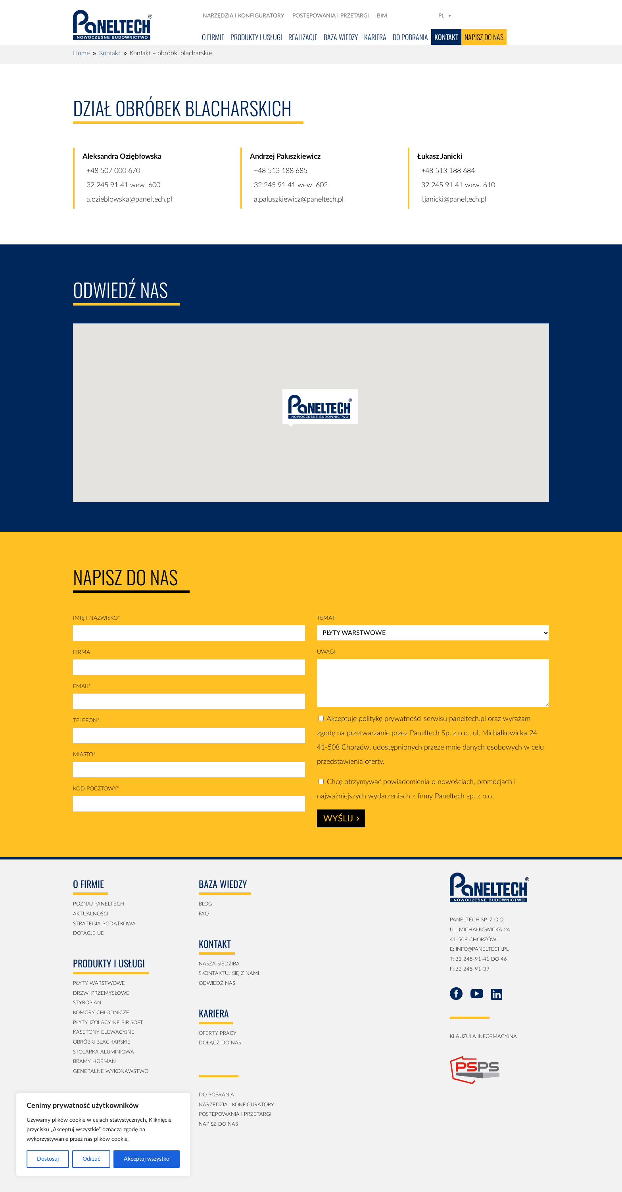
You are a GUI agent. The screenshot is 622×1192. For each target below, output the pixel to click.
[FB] (406, 16)
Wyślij (341, 818)
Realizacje (302, 37)
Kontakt (446, 37)
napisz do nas (218, 1124)
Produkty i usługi (256, 37)
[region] (103, 1134)
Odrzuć (91, 1159)
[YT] (428, 16)
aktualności (90, 914)
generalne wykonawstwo (110, 1071)
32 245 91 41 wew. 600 (123, 185)
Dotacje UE (88, 933)
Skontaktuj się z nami (229, 973)
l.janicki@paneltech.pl (453, 199)
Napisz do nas (484, 37)
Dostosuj (48, 1159)
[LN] (416, 16)
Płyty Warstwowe (99, 983)
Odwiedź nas (217, 983)
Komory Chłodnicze (101, 1012)
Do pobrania (410, 37)
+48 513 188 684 (448, 171)
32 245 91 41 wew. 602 (291, 185)
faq (204, 914)
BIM (382, 16)
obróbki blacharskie (102, 1042)
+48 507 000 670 (113, 171)
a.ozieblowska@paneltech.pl (129, 199)
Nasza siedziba (219, 964)
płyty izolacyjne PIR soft (108, 1022)
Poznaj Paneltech (98, 904)
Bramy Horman (94, 1061)
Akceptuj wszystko (146, 1159)
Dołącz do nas (220, 1043)
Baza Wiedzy (341, 37)
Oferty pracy (217, 1033)
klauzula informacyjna (483, 1036)
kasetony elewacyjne (103, 1032)
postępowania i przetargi (235, 1114)
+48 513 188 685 (280, 171)
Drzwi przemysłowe (101, 993)
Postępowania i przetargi (330, 16)
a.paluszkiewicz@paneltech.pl (299, 199)
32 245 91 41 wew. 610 (458, 185)
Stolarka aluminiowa (103, 1052)
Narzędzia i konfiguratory (243, 16)
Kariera (375, 37)
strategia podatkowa (104, 924)
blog (205, 904)
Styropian (87, 1003)
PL (445, 16)
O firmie (213, 37)
